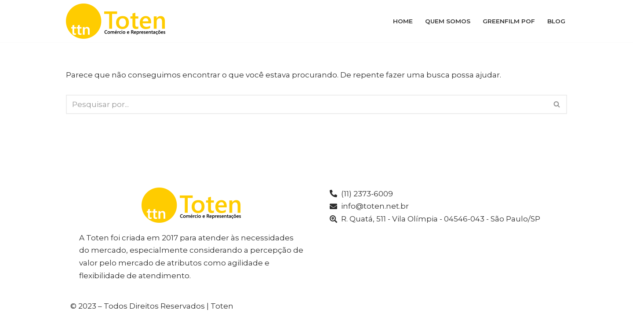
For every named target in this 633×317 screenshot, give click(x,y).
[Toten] (118, 21)
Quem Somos (447, 21)
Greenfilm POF (509, 21)
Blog (556, 21)
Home (403, 21)
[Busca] (306, 104)
